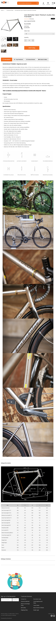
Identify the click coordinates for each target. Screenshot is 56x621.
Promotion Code (37, 599)
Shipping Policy (24, 610)
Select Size (27, 31)
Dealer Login (36, 610)
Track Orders (36, 605)
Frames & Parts (10, 10)
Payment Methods (25, 601)
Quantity (26, 37)
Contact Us (23, 599)
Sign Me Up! (15, 599)
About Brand (31, 59)
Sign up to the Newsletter (8, 596)
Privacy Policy (4, 613)
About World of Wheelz (38, 607)
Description (7, 59)
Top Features (19, 59)
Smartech (9, 618)
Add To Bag (31, 48)
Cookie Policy (11, 613)
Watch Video (43, 59)
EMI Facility (23, 607)
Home (2, 10)
